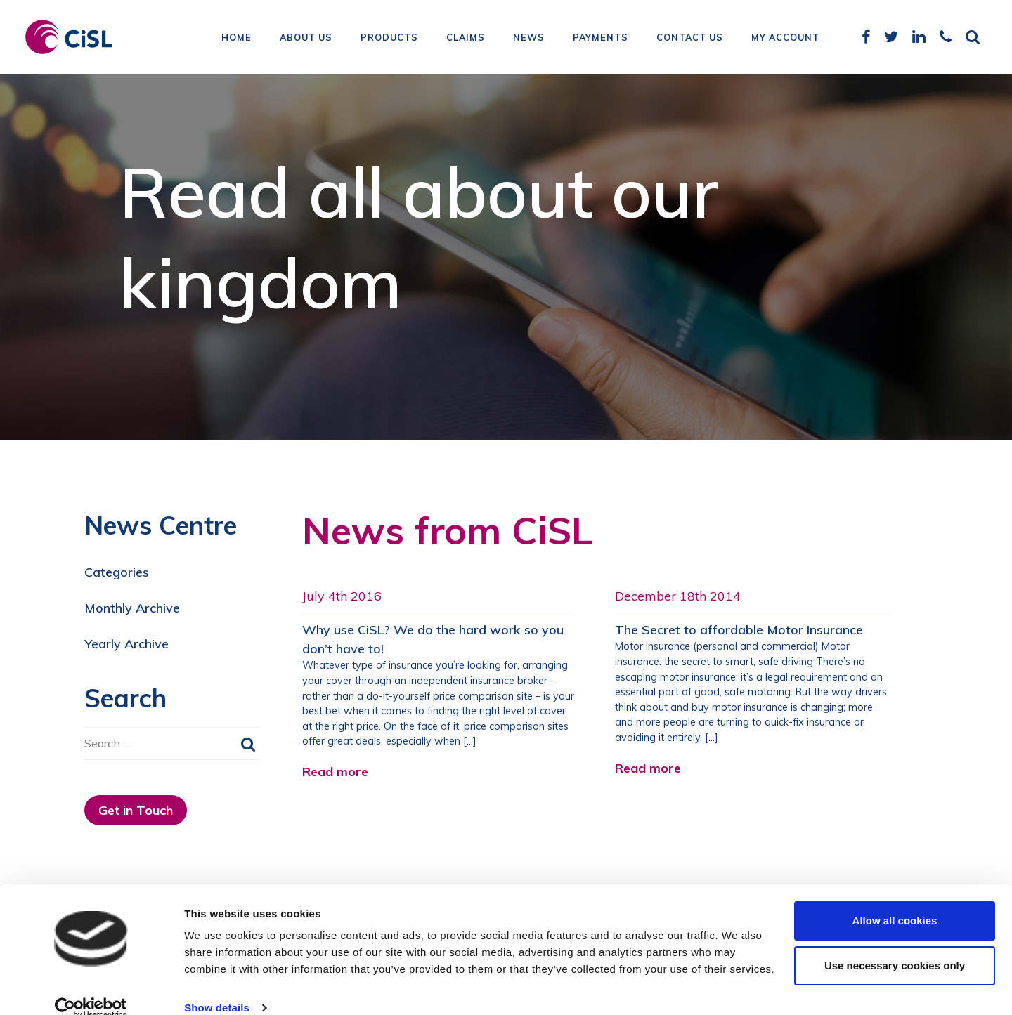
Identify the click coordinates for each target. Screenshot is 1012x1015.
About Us (306, 38)
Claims (465, 38)
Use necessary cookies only (894, 945)
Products (389, 38)
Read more (335, 772)
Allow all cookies (895, 900)
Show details (216, 987)
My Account (785, 38)
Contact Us (689, 38)
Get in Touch (135, 810)
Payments (600, 38)
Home (236, 38)
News (529, 38)
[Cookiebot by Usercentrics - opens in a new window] (91, 987)
